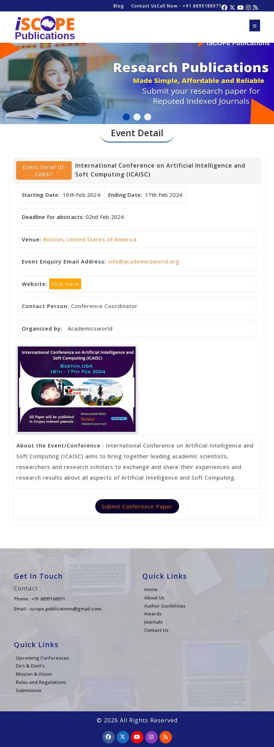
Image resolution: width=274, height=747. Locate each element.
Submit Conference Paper (137, 506)
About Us (154, 597)
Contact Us (144, 6)
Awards (153, 613)
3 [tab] (147, 117)
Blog (118, 6)
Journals (153, 622)
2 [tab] (137, 117)
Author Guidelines (165, 606)
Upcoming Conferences (42, 658)
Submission (28, 690)
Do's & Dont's (30, 665)
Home (151, 589)
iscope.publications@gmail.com (65, 608)
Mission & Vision (34, 674)
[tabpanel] (137, 79)
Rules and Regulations (41, 682)
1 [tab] (126, 117)
